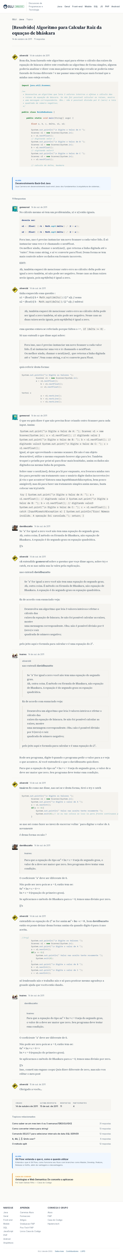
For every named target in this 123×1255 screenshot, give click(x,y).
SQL (96, 6)
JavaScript (8, 1231)
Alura (50, 1212)
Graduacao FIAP (27, 1224)
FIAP (50, 1216)
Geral (67, 6)
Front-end (7, 1220)
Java (59, 6)
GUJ (14, 19)
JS (101, 6)
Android (115, 6)
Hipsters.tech (53, 1224)
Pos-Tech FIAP (27, 1228)
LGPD (83, 1251)
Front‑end (77, 6)
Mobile (88, 6)
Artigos (23, 1220)
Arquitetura (8, 1243)
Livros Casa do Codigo (30, 1231)
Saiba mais (59, 1251)
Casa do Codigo (55, 1220)
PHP (107, 6)
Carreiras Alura (27, 1212)
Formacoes (25, 1216)
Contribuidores (72, 1251)
